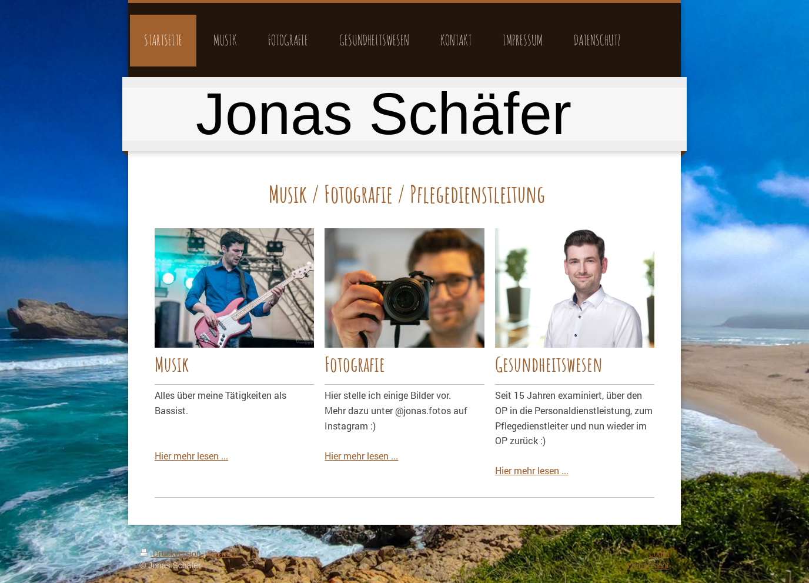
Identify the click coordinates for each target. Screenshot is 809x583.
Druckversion (171, 553)
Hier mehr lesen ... (191, 455)
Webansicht (647, 565)
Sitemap (223, 553)
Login (659, 553)
